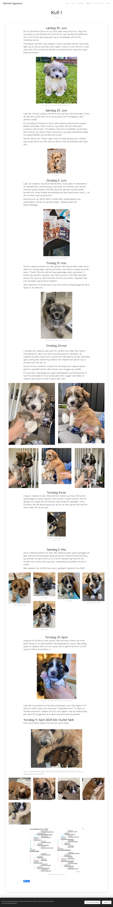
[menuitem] (60, 3)
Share (26, 881)
